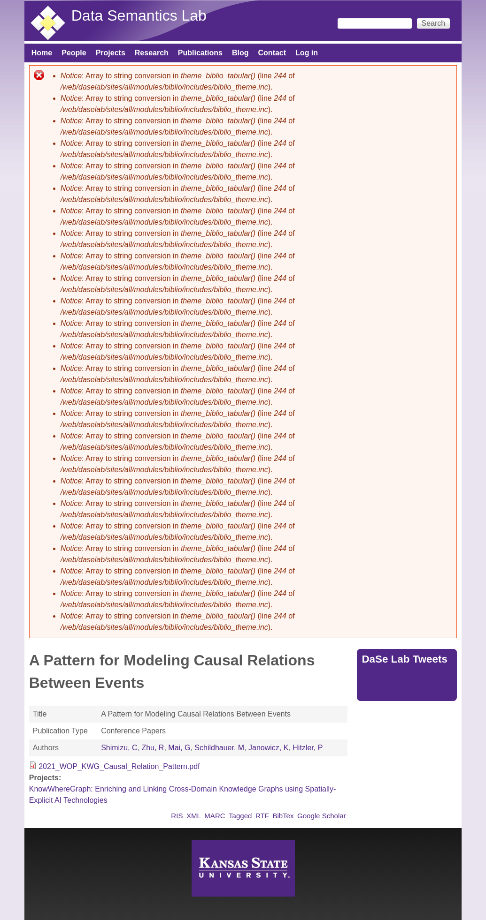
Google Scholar (321, 816)
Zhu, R (152, 748)
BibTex (282, 816)
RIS (177, 816)
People (74, 53)
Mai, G (179, 748)
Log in (306, 53)
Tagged (240, 816)
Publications (200, 53)
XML (193, 816)
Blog (240, 53)
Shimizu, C (119, 748)
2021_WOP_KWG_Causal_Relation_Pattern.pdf (119, 766)
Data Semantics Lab (139, 15)
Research (152, 53)
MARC (214, 816)
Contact (272, 53)
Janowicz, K (268, 748)
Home (41, 53)
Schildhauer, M (219, 748)
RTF (262, 816)
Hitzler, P (308, 748)
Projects (110, 53)
